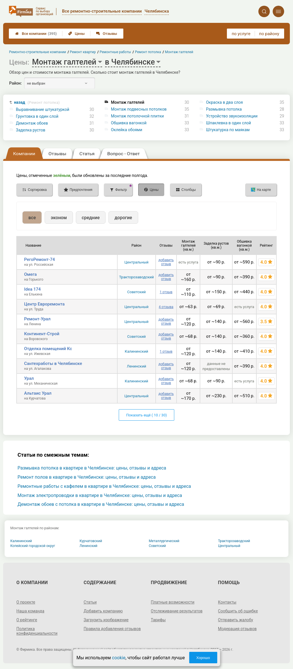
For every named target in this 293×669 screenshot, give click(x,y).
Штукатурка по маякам (228, 130)
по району (269, 33)
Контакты (227, 602)
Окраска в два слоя (224, 102)
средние (91, 217)
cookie (118, 657)
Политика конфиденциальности (37, 631)
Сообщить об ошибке (238, 611)
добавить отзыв (166, 262)
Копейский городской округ (32, 546)
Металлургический (164, 541)
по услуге (241, 33)
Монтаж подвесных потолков (139, 109)
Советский (136, 292)
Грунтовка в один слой (37, 116)
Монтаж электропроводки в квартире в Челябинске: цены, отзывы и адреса (99, 495)
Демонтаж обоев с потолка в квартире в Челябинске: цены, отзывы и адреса (100, 504)
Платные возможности (172, 602)
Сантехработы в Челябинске (53, 363)
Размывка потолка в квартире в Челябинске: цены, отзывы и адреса (91, 468)
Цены (76, 33)
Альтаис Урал (38, 393)
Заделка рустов (30, 130)
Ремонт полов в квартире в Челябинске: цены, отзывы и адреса (86, 477)
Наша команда (30, 611)
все (32, 217)
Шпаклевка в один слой (228, 123)
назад (37, 102)
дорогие (123, 217)
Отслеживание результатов (177, 611)
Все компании (36, 33)
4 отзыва (166, 307)
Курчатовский (91, 541)
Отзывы (106, 33)
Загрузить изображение (106, 620)
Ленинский (136, 366)
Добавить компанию (103, 611)
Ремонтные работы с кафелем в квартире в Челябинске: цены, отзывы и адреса (104, 486)
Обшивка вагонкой (128, 123)
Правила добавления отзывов (112, 628)
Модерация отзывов (237, 628)
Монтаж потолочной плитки (137, 116)
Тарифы (158, 620)
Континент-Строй (41, 333)
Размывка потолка (224, 109)
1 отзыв (166, 292)
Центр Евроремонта (44, 304)
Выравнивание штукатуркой (43, 109)
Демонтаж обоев (32, 123)
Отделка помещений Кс (48, 348)
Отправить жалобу (235, 620)
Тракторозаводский (136, 277)
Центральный (136, 262)
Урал (29, 378)
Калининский (136, 351)
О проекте (25, 602)
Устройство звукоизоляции (232, 116)
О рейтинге (26, 620)
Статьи (90, 602)
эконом (59, 217)
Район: (15, 83)
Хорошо (203, 658)
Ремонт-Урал (37, 318)
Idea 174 (32, 289)
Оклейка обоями (126, 130)
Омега (30, 274)
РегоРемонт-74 (39, 259)
